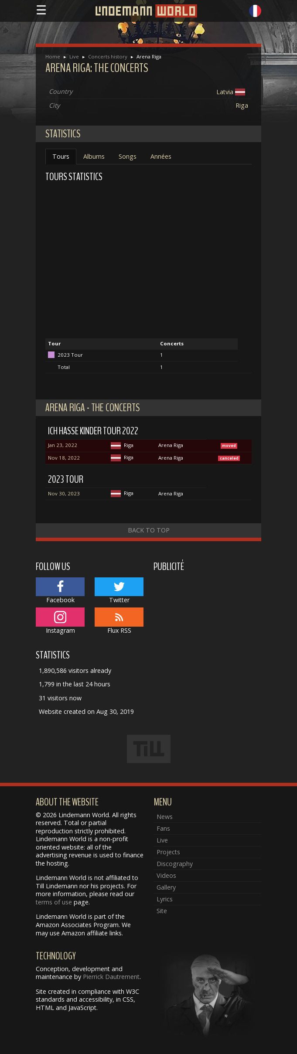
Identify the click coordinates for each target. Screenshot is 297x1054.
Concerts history (107, 56)
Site (162, 911)
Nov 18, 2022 (64, 457)
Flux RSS (119, 620)
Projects (168, 852)
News (165, 816)
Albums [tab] (94, 156)
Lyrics (165, 899)
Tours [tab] (60, 156)
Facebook (60, 590)
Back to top (149, 530)
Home (52, 56)
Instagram (60, 620)
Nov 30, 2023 (64, 493)
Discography (175, 864)
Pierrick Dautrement (111, 976)
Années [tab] (160, 156)
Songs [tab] (128, 156)
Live (74, 56)
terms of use (54, 902)
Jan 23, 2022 (62, 445)
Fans (163, 828)
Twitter (119, 590)
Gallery (166, 887)
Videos (166, 875)
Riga (242, 105)
